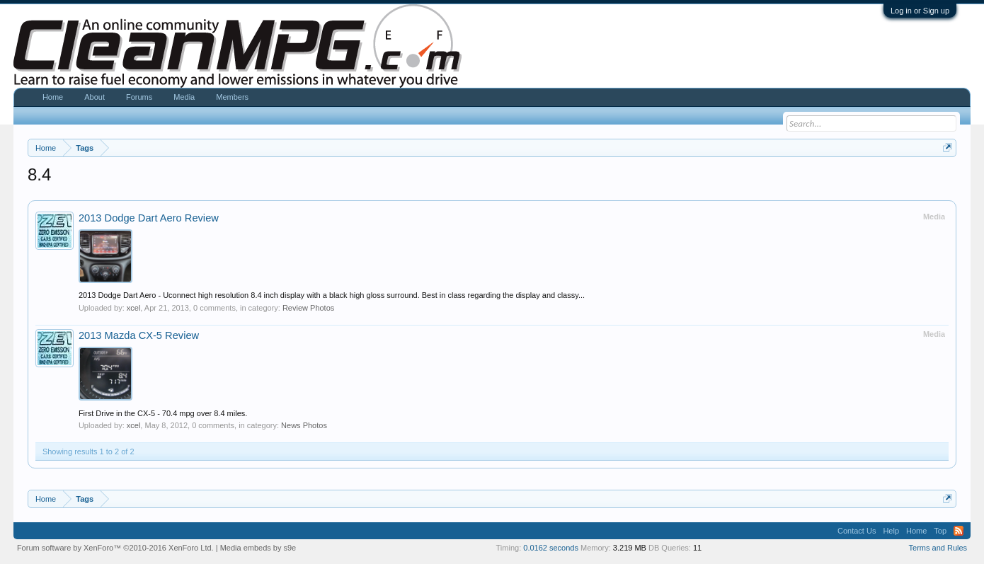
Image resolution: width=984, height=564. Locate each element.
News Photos (304, 425)
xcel (134, 308)
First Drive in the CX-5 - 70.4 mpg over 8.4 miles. (163, 413)
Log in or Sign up (920, 10)
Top (940, 530)
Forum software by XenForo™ (115, 547)
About (94, 97)
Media (184, 97)
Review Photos (308, 308)
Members (232, 97)
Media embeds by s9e (258, 547)
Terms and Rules (938, 547)
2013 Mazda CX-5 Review (139, 335)
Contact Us (856, 530)
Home (52, 97)
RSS (958, 531)
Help (891, 530)
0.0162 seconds (550, 547)
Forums (139, 97)
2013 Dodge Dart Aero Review (149, 218)
